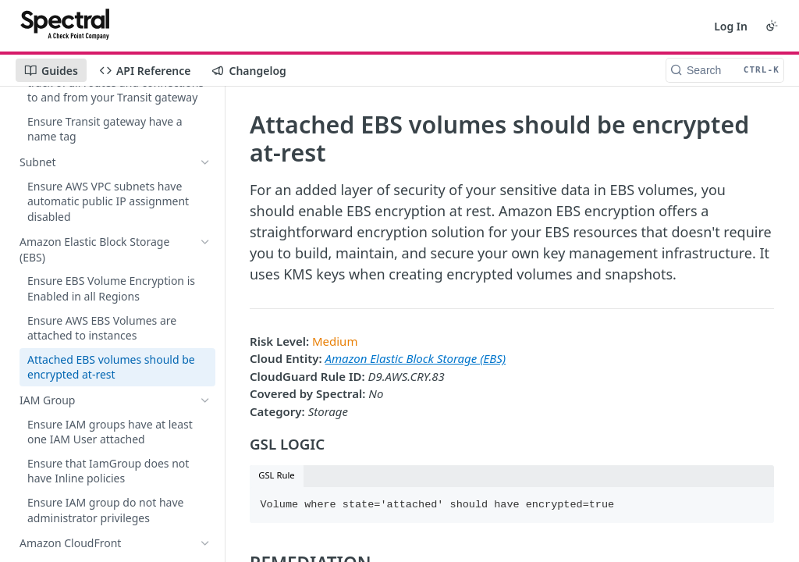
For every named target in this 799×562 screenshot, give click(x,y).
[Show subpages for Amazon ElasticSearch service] (205, 122)
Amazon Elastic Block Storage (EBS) (415, 358)
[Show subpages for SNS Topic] (205, 535)
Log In (731, 26)
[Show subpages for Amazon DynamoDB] (205, 170)
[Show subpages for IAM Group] (205, 400)
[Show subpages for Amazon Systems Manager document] (205, 495)
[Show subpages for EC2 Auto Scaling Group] (205, 472)
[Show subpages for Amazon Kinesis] (205, 99)
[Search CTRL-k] (724, 70)
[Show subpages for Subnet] (205, 218)
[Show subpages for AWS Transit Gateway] (205, 194)
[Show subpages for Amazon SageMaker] (205, 146)
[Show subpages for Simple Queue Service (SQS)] (205, 448)
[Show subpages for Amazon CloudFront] (205, 424)
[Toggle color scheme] (771, 25)
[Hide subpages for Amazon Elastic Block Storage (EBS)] (205, 242)
